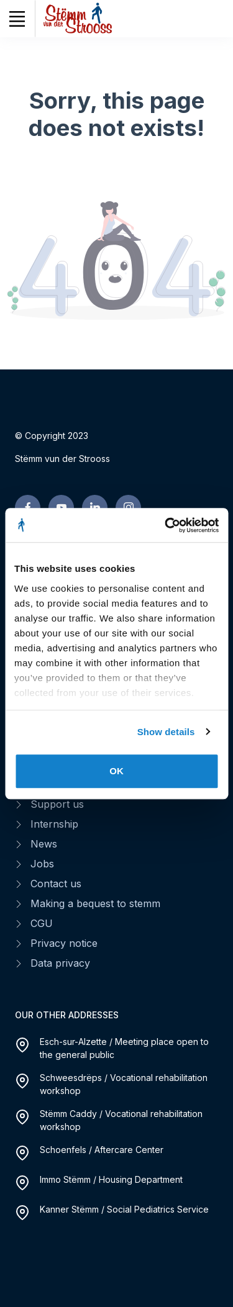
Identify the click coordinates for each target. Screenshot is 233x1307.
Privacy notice (64, 943)
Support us (57, 804)
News (43, 844)
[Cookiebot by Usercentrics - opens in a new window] (166, 525)
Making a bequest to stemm (95, 903)
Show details (166, 731)
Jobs (42, 863)
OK (116, 771)
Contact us (55, 883)
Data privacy (60, 963)
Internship (54, 824)
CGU (41, 923)
